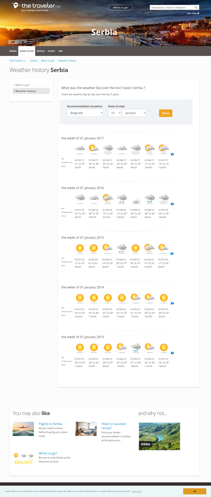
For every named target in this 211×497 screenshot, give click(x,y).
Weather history (26, 91)
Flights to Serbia (50, 424)
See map (193, 13)
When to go (27, 51)
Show (166, 113)
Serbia (13, 51)
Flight (51, 51)
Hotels (41, 51)
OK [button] (194, 491)
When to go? (23, 85)
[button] (137, 491)
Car (60, 51)
